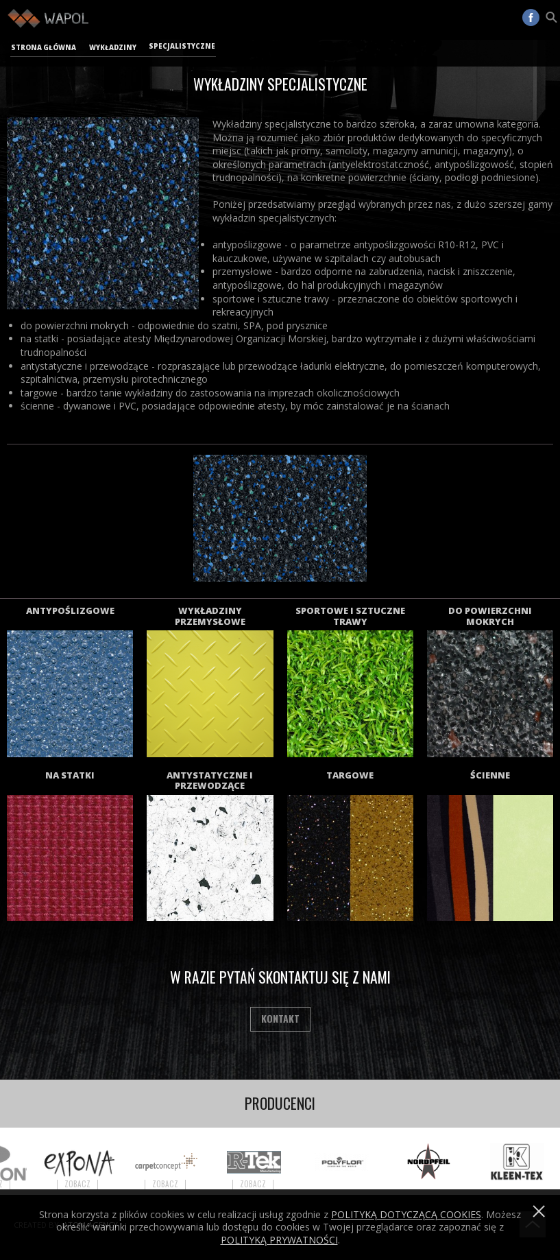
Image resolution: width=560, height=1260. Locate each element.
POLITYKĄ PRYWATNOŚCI (279, 1239)
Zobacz (86, 1184)
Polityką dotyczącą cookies (406, 1214)
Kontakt (280, 1018)
